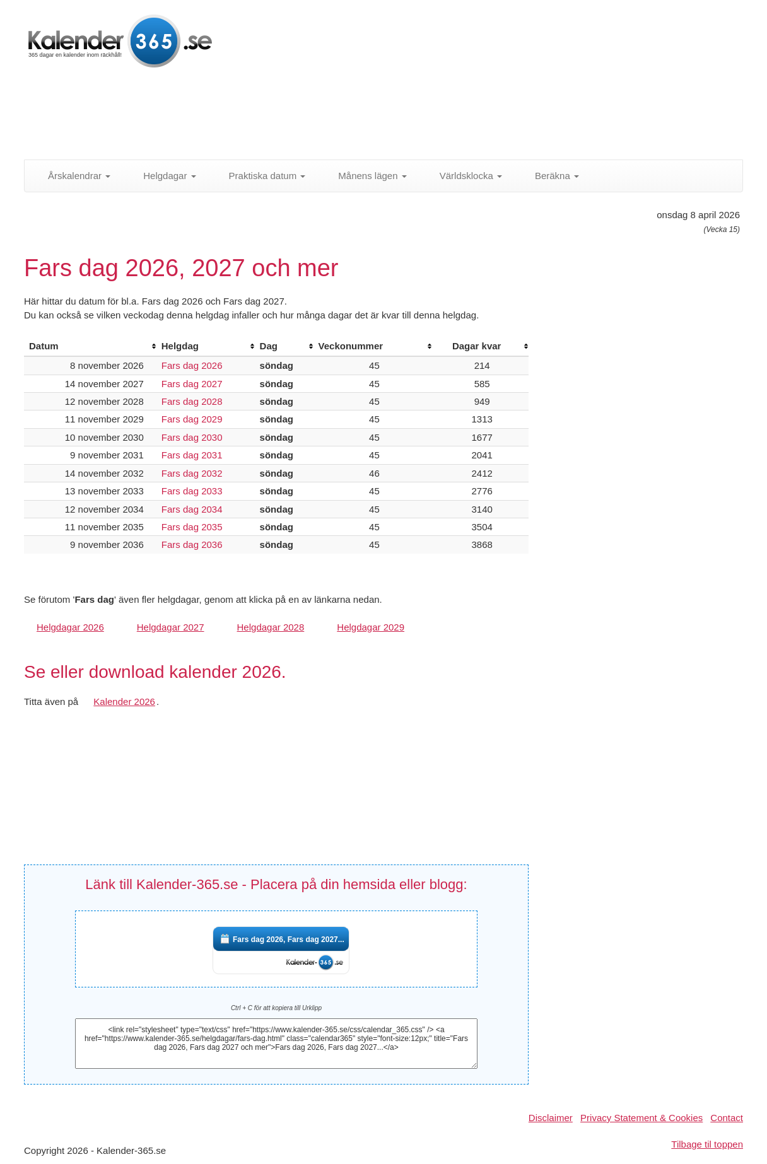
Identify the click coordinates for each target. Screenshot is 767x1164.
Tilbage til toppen (707, 1144)
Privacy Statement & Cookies (641, 1117)
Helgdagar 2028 (271, 627)
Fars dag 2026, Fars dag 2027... (288, 939)
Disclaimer (551, 1117)
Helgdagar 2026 (70, 627)
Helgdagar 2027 (170, 627)
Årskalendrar (72, 175)
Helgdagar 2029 (370, 627)
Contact (726, 1117)
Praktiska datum (260, 175)
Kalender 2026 (124, 701)
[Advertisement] (330, 116)
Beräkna (550, 175)
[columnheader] (90, 346)
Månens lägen (365, 175)
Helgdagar (162, 175)
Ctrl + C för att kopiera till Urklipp (276, 1007)
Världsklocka (464, 175)
